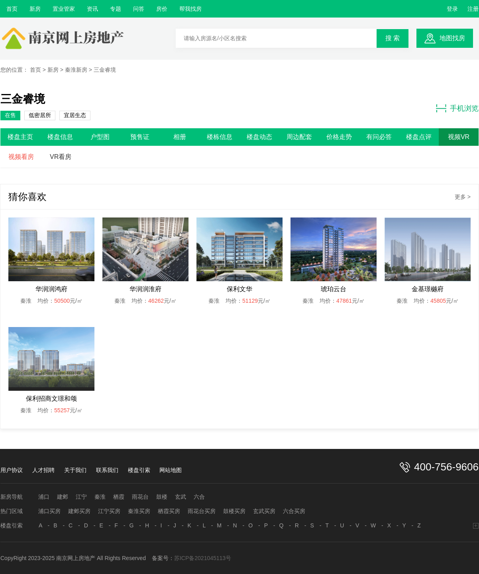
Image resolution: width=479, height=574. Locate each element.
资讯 (92, 9)
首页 (12, 9)
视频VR (458, 136)
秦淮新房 (76, 70)
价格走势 (339, 136)
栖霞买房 (169, 511)
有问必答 (379, 136)
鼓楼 (161, 497)
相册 (179, 136)
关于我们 (75, 470)
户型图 (100, 136)
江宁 (81, 497)
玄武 (180, 497)
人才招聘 (43, 470)
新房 (35, 9)
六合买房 (294, 511)
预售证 (139, 136)
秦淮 (100, 497)
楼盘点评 (419, 136)
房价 (161, 9)
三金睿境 (105, 70)
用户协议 (11, 470)
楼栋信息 (219, 136)
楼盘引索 (139, 470)
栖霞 (118, 497)
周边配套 (299, 136)
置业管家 (64, 9)
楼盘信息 (60, 136)
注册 (473, 9)
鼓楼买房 (234, 511)
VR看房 (60, 156)
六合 (199, 497)
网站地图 (170, 470)
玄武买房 (264, 511)
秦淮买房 (139, 511)
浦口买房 (49, 511)
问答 (138, 9)
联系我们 (107, 470)
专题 (115, 9)
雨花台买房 (202, 511)
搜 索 (392, 38)
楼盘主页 (20, 136)
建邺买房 (79, 511)
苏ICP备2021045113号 (202, 558)
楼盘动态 (259, 136)
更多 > (463, 197)
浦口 (43, 497)
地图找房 (452, 38)
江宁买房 (109, 511)
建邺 (62, 497)
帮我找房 (190, 9)
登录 (452, 9)
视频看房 (21, 156)
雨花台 (140, 497)
